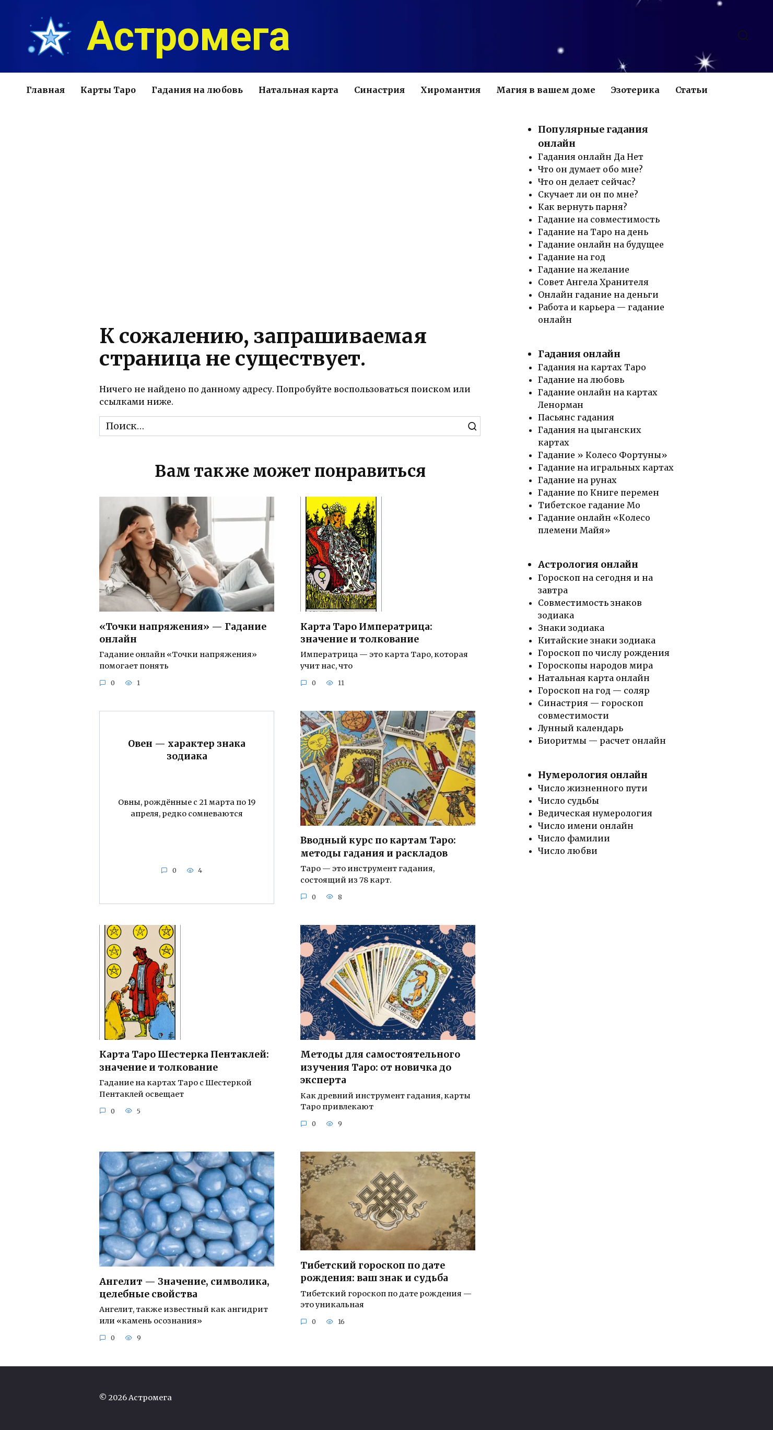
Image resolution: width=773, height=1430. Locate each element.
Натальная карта (298, 90)
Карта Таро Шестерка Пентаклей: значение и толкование (184, 1061)
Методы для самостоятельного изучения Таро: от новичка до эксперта (380, 1067)
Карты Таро (108, 90)
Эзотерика (635, 90)
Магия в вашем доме (545, 90)
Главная (45, 90)
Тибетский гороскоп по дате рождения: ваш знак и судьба (374, 1272)
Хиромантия (450, 90)
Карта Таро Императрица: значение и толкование (366, 632)
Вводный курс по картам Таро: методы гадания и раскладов (378, 847)
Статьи (691, 90)
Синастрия (379, 90)
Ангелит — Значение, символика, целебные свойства (184, 1288)
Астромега (188, 36)
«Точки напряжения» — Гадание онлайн (182, 632)
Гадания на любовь (197, 90)
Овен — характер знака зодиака (186, 750)
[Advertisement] (290, 211)
